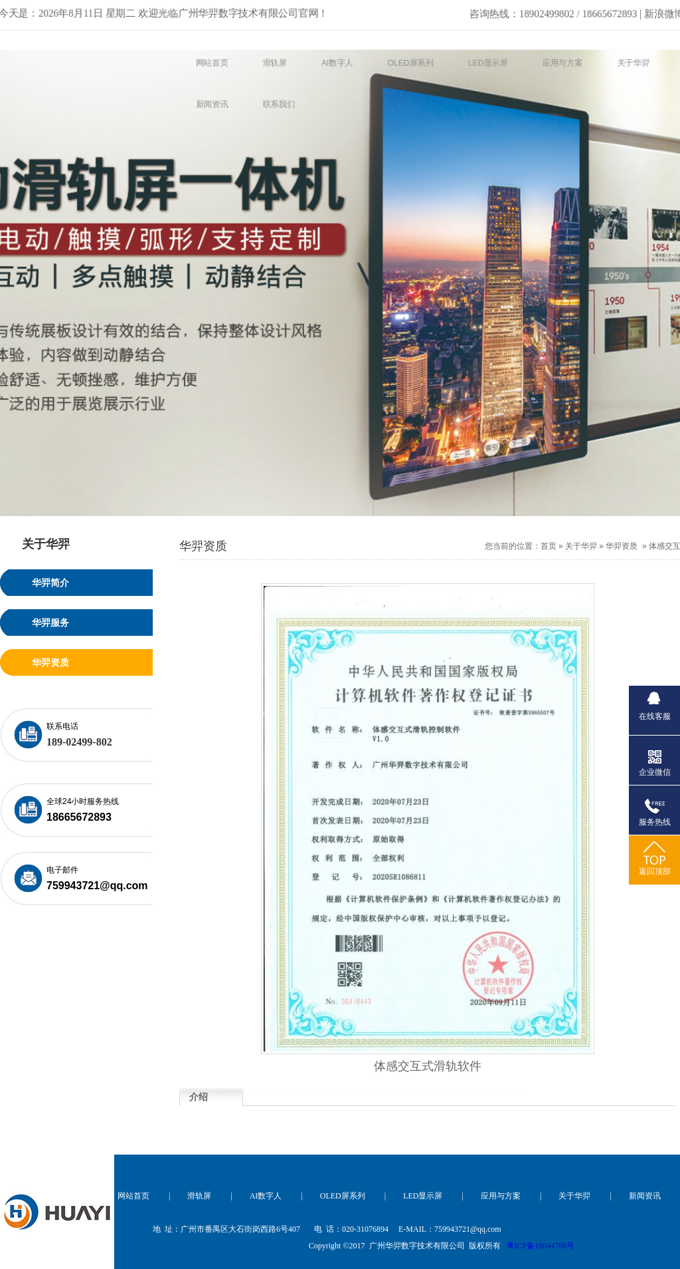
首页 (548, 546)
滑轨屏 (199, 1195)
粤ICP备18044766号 (541, 1245)
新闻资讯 (645, 1195)
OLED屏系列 (342, 1195)
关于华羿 (581, 546)
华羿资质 (622, 546)
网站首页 (133, 1195)
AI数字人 (266, 1195)
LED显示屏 (422, 1195)
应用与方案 (501, 1195)
